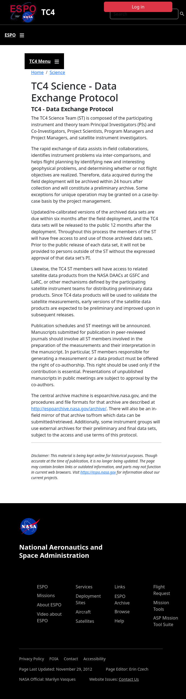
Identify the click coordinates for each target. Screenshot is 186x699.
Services (84, 587)
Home (37, 72)
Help (119, 621)
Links (120, 587)
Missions (46, 595)
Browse (122, 612)
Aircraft (83, 612)
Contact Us (129, 679)
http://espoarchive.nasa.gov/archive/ (68, 409)
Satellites (85, 621)
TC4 (48, 12)
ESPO (42, 587)
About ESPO (49, 605)
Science (57, 72)
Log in (138, 7)
